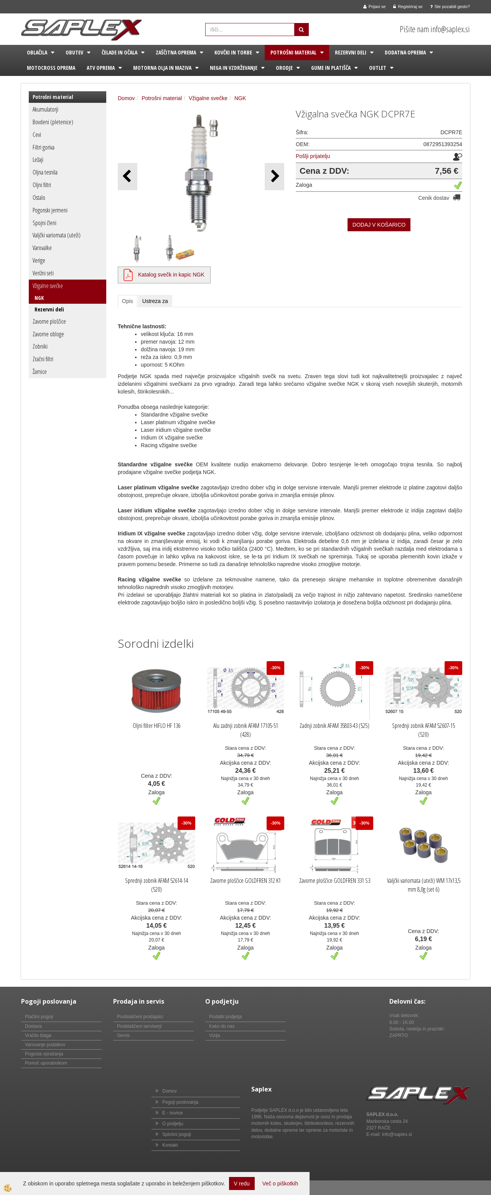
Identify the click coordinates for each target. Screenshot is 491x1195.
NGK (39, 297)
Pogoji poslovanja (180, 1102)
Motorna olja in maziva (162, 67)
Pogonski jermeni (50, 210)
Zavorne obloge (48, 334)
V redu (242, 1183)
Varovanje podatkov (45, 1044)
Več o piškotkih (280, 1183)
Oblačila (37, 52)
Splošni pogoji (176, 1134)
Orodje (284, 67)
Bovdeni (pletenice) (53, 122)
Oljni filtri (42, 185)
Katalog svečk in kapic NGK (171, 275)
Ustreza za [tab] (155, 301)
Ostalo (39, 197)
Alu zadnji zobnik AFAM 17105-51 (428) (245, 730)
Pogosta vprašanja (44, 1054)
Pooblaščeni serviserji (139, 1026)
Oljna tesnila (45, 172)
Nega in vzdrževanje (233, 67)
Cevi (37, 134)
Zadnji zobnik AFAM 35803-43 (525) (334, 725)
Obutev (74, 52)
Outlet (377, 67)
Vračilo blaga (38, 1035)
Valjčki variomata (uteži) (57, 235)
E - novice (172, 1113)
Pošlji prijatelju (313, 156)
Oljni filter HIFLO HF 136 (156, 725)
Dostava (33, 1026)
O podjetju (172, 1123)
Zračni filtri (43, 359)
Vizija (214, 1035)
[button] (274, 176)
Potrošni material (293, 52)
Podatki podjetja (225, 1016)
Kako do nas (222, 1026)
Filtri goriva (43, 147)
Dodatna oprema (405, 52)
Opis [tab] (127, 301)
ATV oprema (101, 67)
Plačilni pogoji (39, 1016)
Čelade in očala (119, 52)
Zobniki (40, 346)
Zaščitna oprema (176, 52)
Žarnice (40, 371)
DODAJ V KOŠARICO (379, 225)
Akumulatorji (45, 109)
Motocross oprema (51, 67)
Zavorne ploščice (49, 321)
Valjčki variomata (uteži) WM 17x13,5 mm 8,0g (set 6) (423, 885)
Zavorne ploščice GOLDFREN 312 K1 (245, 880)
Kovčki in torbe (233, 52)
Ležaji (38, 159)
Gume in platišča (331, 67)
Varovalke (42, 248)
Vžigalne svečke (48, 285)
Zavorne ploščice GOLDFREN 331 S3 (334, 880)
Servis (123, 1035)
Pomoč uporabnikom (46, 1063)
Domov (126, 98)
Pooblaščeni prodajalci (140, 1016)
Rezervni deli (350, 52)
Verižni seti (43, 273)
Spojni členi (44, 223)
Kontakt (170, 1145)
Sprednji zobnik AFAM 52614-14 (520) (156, 885)
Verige (39, 260)
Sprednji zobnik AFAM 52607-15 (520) (423, 730)
